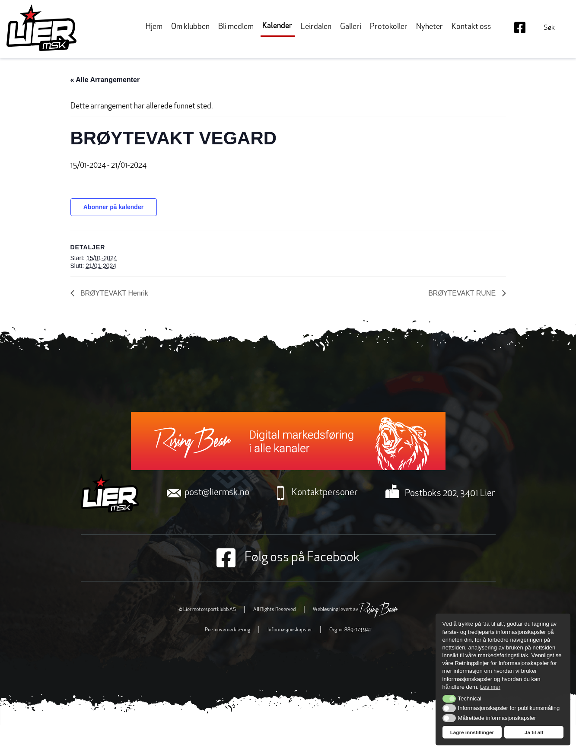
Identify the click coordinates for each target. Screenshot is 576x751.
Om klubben (190, 27)
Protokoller (388, 27)
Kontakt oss (471, 27)
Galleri (350, 27)
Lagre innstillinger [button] (472, 732)
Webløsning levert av (355, 609)
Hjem (154, 27)
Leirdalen (316, 27)
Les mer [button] (490, 687)
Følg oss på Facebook (288, 558)
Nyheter (429, 27)
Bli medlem (236, 27)
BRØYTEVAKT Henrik (113, 293)
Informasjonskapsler (289, 630)
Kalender (277, 26)
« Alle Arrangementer (105, 79)
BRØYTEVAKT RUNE (462, 293)
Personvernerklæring (227, 630)
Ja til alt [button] (534, 732)
